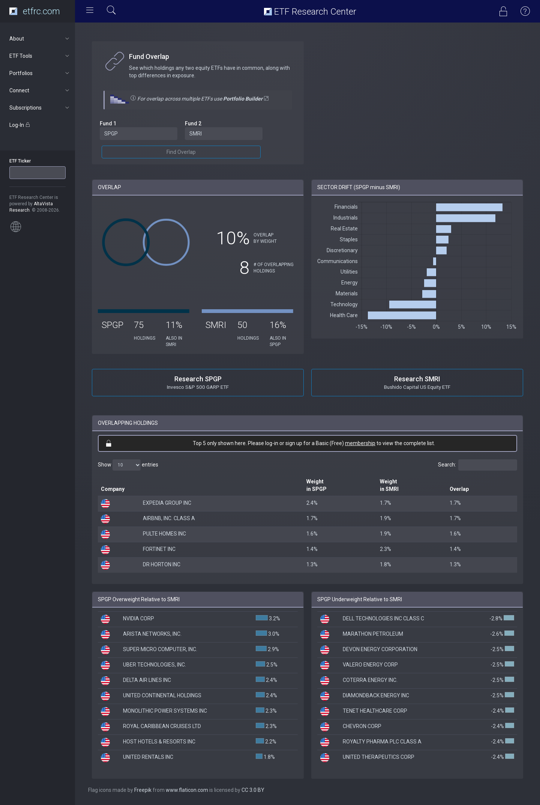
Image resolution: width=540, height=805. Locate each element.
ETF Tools (39, 56)
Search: (477, 465)
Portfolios (39, 73)
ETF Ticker (20, 161)
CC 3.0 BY (253, 790)
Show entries (128, 465)
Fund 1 (108, 123)
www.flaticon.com (187, 790)
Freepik (143, 790)
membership (360, 443)
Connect (39, 90)
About (39, 39)
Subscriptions (39, 108)
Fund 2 (193, 123)
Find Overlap (181, 152)
